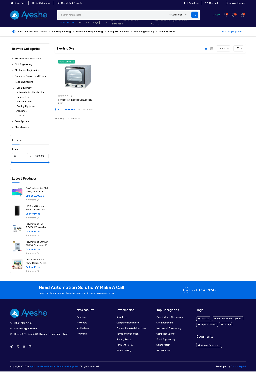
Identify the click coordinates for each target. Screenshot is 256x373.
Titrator (20, 115)
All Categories (41, 3)
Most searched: (67, 22)
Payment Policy (125, 345)
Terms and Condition (128, 333)
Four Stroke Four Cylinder (228, 318)
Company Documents (128, 322)
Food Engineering (145, 31)
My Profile (82, 333)
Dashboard (82, 317)
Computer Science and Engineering (32, 76)
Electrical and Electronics (34, 31)
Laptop (226, 324)
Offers (214, 15)
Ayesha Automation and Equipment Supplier (54, 366)
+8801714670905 (200, 290)
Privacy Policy (124, 339)
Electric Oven (23, 97)
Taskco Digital (238, 366)
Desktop (203, 318)
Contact (211, 3)
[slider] (12, 162)
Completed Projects (69, 3)
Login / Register (235, 3)
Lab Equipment (24, 87)
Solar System (168, 31)
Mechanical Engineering (91, 31)
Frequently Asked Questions (131, 328)
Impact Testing (207, 324)
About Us (191, 3)
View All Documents (209, 345)
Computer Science (120, 31)
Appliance (21, 111)
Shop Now (17, 3)
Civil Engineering (63, 31)
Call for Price (33, 214)
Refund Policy (124, 350)
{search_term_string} (87, 22)
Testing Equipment (26, 106)
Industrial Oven (24, 101)
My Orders (82, 322)
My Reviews (83, 328)
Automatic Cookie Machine (30, 92)
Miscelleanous (22, 127)
